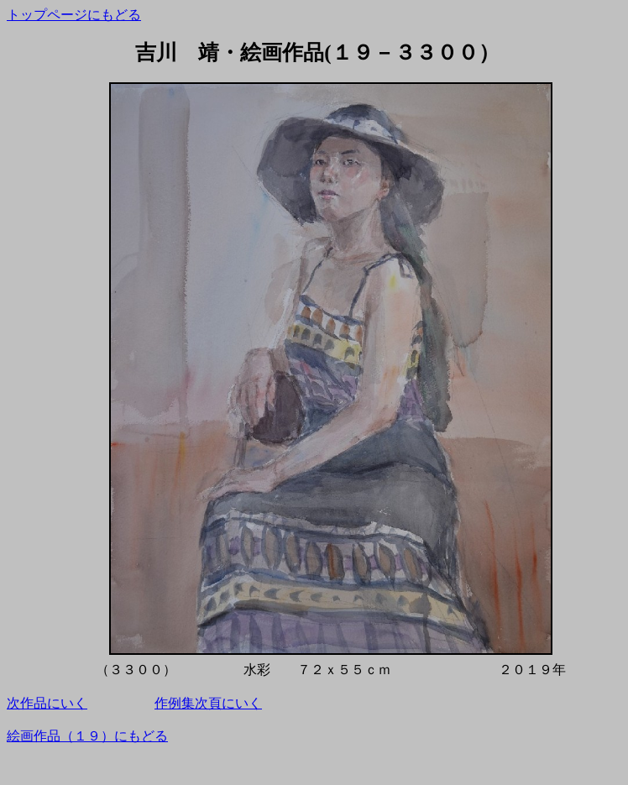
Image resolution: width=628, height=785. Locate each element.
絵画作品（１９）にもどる (87, 736)
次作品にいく (47, 703)
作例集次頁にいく (208, 703)
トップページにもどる (74, 15)
